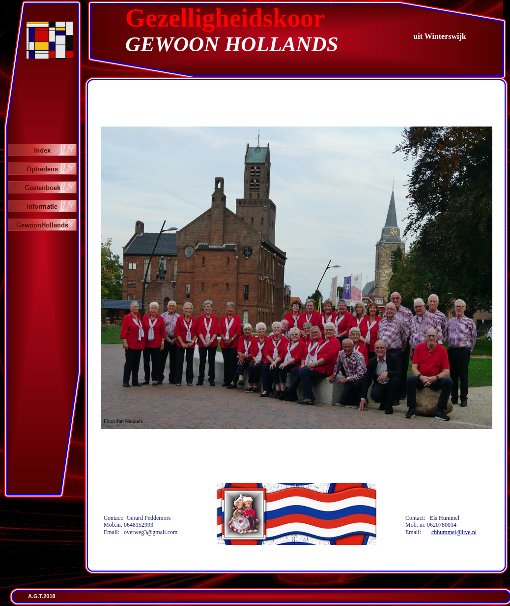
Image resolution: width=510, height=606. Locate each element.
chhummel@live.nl (454, 532)
